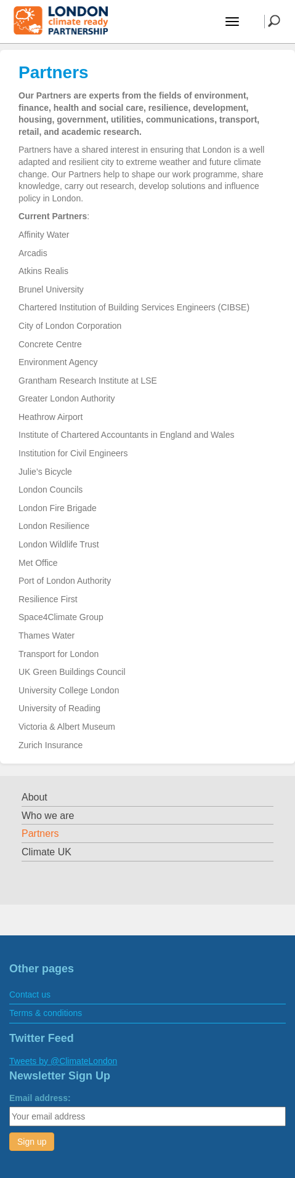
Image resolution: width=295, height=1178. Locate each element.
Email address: (40, 1098)
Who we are (48, 815)
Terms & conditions (45, 1013)
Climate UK (46, 852)
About (34, 797)
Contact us (30, 994)
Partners (40, 833)
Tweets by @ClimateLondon (63, 1061)
